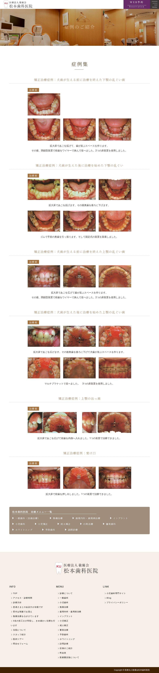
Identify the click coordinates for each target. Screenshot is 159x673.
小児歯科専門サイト (116, 593)
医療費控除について (69, 657)
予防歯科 (50, 529)
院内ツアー (18, 639)
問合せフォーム (20, 644)
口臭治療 (88, 523)
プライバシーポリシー (117, 602)
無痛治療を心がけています (26, 616)
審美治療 (64, 630)
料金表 (63, 653)
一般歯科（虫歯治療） (27, 518)
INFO (12, 586)
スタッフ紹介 (19, 634)
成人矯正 (66, 523)
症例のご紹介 (66, 648)
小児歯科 (20, 523)
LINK (106, 586)
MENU (60, 586)
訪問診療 (73, 529)
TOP (15, 593)
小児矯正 (43, 523)
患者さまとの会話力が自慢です (28, 607)
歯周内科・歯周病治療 (88, 518)
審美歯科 (111, 523)
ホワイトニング (24, 529)
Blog (109, 598)
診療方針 (17, 602)
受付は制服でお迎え (22, 612)
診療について (66, 593)
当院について (19, 630)
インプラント (120, 518)
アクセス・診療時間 (22, 598)
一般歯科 (64, 598)
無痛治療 (58, 518)
